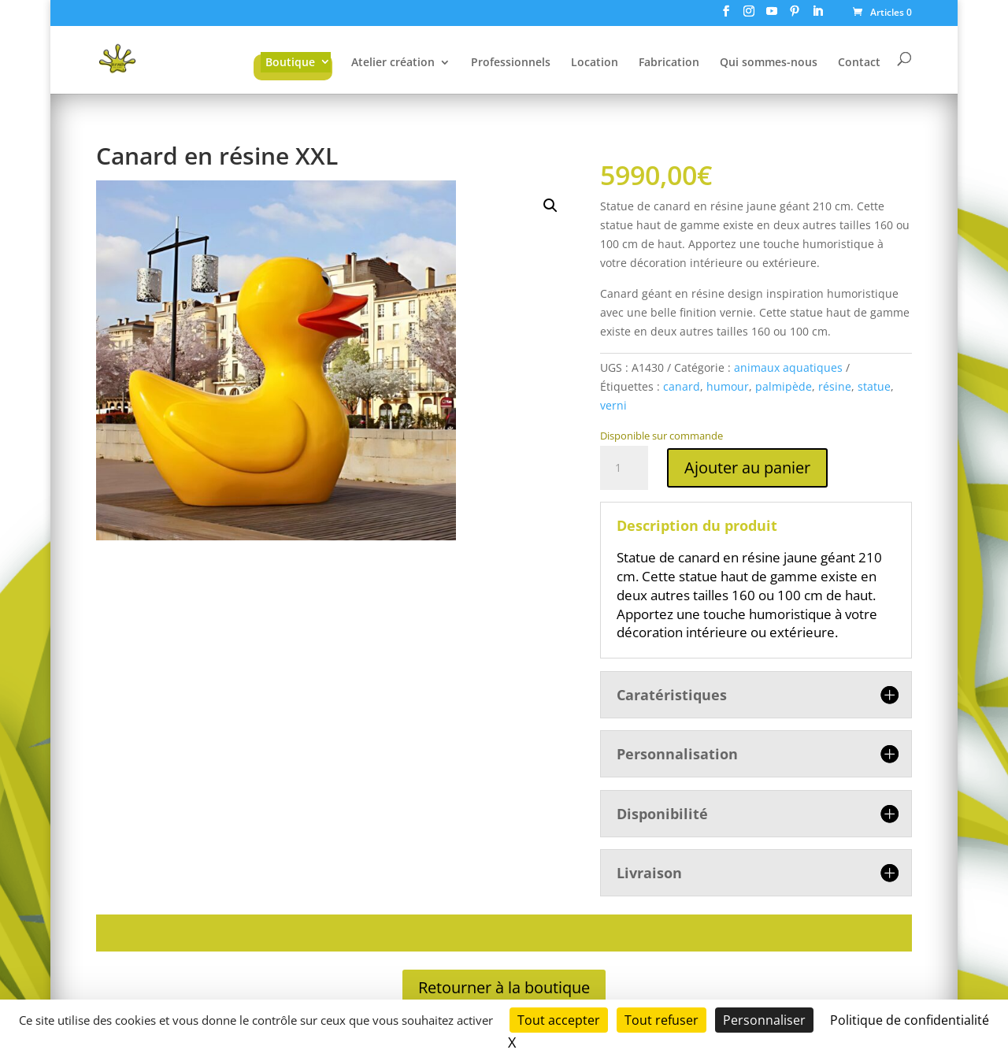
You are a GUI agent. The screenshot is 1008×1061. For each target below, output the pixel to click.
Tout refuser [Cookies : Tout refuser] (661, 1020)
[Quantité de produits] (623, 468)
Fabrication (669, 63)
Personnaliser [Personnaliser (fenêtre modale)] (764, 1020)
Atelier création (393, 63)
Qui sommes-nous (768, 63)
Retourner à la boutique (504, 987)
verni (613, 405)
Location (594, 63)
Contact (859, 63)
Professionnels (510, 63)
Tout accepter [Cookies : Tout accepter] (558, 1020)
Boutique (290, 61)
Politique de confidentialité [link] (909, 1020)
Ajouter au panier (747, 467)
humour (727, 386)
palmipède (783, 386)
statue (874, 386)
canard (681, 386)
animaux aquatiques (788, 367)
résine (834, 386)
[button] (550, 205)
